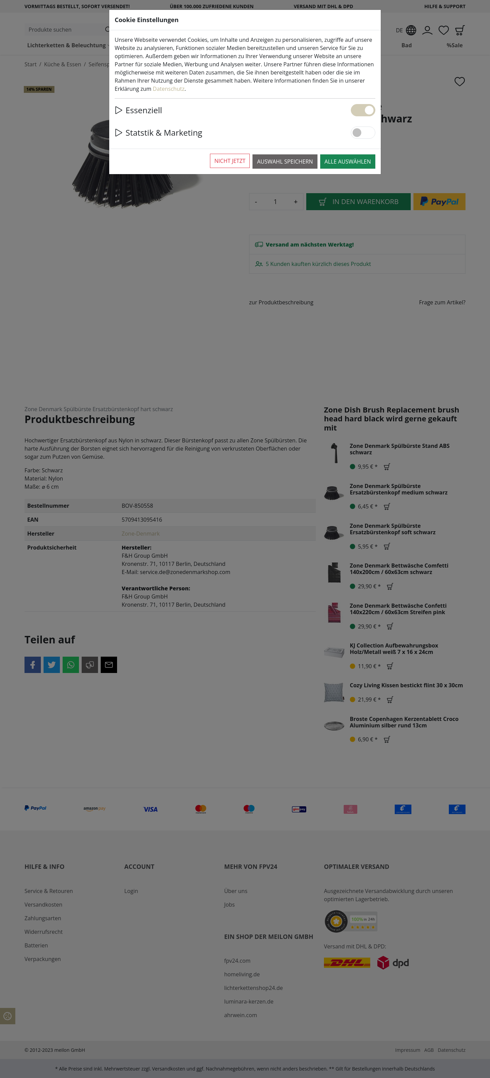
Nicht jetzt (229, 161)
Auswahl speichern (285, 161)
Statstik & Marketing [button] (158, 132)
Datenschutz (168, 88)
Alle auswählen (348, 161)
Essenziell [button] (138, 110)
